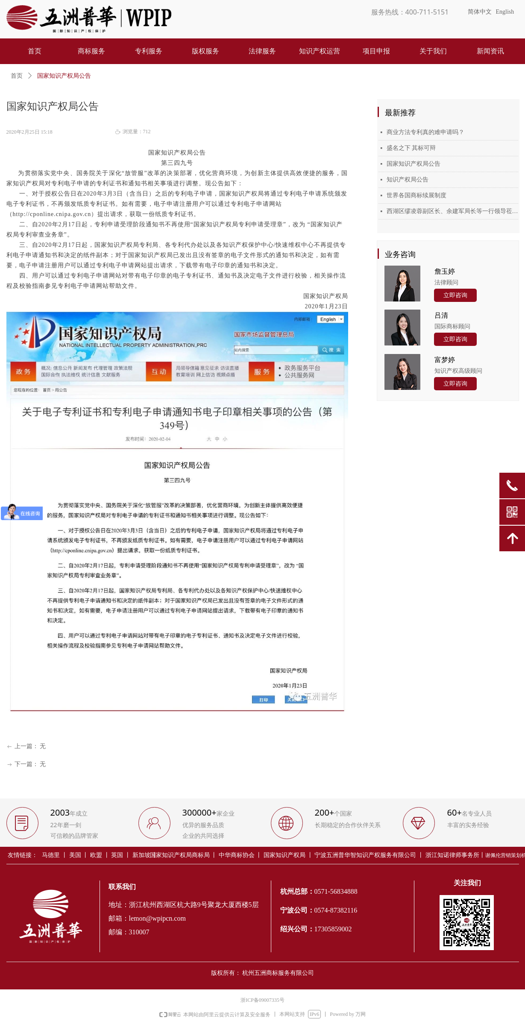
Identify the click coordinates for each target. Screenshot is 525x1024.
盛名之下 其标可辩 (411, 148)
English (505, 12)
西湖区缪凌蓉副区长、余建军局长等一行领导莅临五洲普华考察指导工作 (452, 211)
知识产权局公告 (407, 179)
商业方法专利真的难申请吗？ (425, 132)
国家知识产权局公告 (413, 164)
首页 (17, 76)
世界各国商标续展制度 (416, 195)
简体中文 (480, 12)
